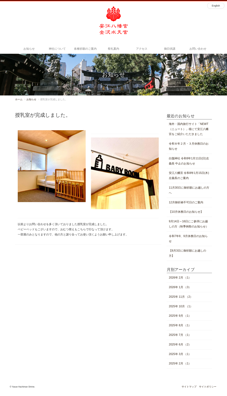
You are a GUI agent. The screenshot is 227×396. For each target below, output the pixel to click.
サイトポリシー (207, 386)
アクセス (141, 48)
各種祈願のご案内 (85, 48)
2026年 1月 (180, 287)
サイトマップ (189, 386)
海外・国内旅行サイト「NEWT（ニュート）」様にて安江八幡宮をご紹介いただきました (189, 129)
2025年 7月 (180, 334)
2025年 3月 (180, 354)
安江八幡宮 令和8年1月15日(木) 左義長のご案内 (189, 175)
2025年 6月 (180, 344)
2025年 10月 (181, 306)
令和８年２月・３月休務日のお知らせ (189, 146)
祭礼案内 (113, 48)
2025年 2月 (180, 363)
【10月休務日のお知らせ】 (186, 211)
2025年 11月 (181, 296)
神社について (57, 48)
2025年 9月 (180, 315)
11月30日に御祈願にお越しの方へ (189, 190)
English (216, 5)
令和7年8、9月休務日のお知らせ (188, 239)
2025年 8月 (180, 325)
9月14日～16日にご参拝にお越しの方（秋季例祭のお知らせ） (189, 224)
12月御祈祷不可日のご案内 (186, 202)
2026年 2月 (180, 277)
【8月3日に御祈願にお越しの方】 (187, 253)
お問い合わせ (197, 48)
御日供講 (169, 48)
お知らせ (29, 48)
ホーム (19, 99)
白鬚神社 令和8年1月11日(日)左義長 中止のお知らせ (189, 161)
